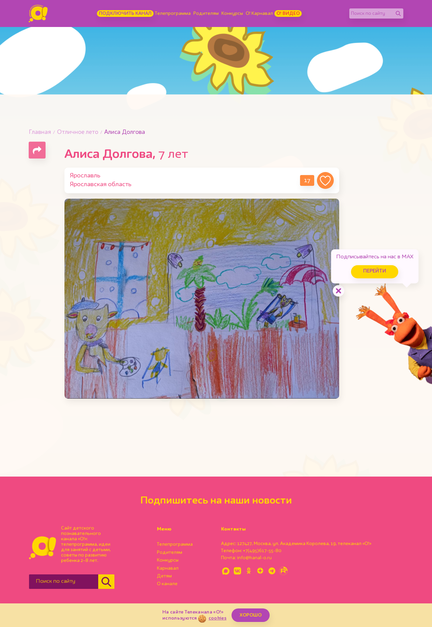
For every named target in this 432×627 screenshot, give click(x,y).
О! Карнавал (259, 13)
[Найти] (398, 13)
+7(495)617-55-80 (262, 551)
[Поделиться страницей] (37, 150)
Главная (40, 132)
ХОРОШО (251, 615)
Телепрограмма (173, 13)
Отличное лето (77, 132)
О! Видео (288, 13)
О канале (167, 584)
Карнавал (168, 568)
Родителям (206, 13)
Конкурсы (232, 13)
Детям (164, 576)
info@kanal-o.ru (254, 558)
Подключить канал (125, 13)
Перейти (374, 271)
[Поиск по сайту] (371, 13)
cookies (217, 618)
